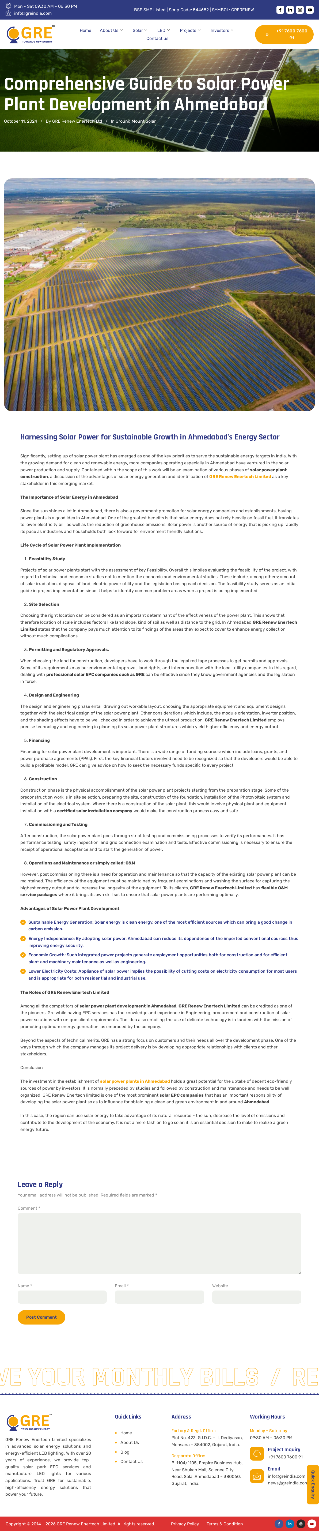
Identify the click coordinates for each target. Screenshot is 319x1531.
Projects (190, 30)
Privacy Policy (185, 1523)
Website (220, 1285)
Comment (29, 1208)
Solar (140, 30)
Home (85, 30)
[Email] (257, 1476)
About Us (111, 30)
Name (25, 1285)
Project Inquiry (284, 1449)
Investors (222, 30)
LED (163, 30)
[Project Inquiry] (257, 1454)
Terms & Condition (225, 1523)
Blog (125, 1452)
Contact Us (131, 1461)
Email (122, 1285)
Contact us (157, 38)
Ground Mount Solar (136, 121)
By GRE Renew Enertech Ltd (74, 121)
